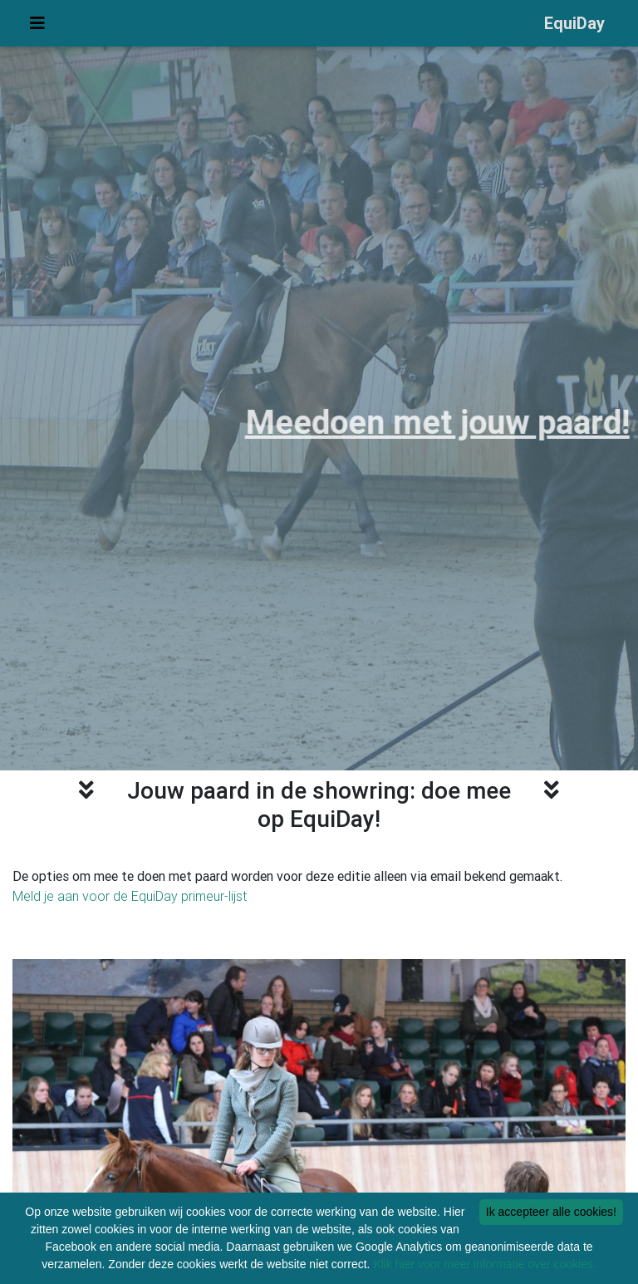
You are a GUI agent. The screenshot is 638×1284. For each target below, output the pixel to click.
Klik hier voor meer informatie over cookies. (484, 1264)
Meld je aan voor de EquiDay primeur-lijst (129, 896)
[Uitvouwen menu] (37, 26)
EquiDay (574, 26)
